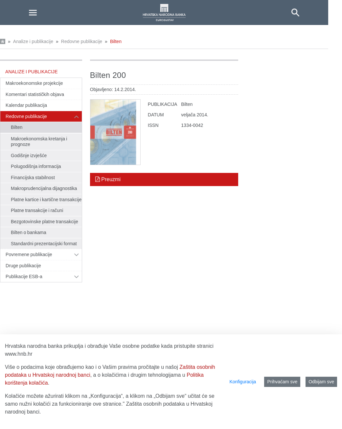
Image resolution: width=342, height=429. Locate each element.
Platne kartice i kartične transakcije (46, 199)
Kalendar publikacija (26, 105)
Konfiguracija (242, 381)
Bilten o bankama (28, 232)
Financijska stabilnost (33, 177)
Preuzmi (108, 179)
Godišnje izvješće (29, 155)
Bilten (116, 41)
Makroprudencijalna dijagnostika (44, 188)
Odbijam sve (321, 381)
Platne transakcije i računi (37, 210)
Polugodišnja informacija (36, 166)
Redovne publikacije (81, 41)
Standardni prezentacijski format (44, 243)
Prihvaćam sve (282, 381)
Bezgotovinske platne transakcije (44, 221)
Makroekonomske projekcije (34, 83)
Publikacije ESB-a (24, 276)
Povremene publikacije (29, 254)
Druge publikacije (23, 265)
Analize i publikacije (33, 41)
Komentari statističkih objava (35, 94)
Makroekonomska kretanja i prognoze (39, 141)
